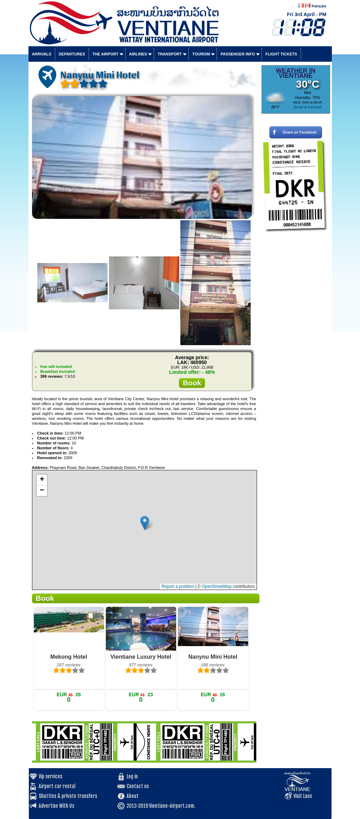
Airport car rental (57, 786)
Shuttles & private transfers (68, 796)
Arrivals (41, 54)
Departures (72, 54)
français (318, 6)
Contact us (138, 786)
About (133, 796)
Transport (169, 54)
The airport (105, 54)
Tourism (201, 54)
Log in (132, 776)
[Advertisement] (296, 342)
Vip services (50, 776)
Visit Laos (303, 796)
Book (192, 383)
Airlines (138, 54)
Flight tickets (281, 54)
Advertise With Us (56, 806)
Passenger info (237, 54)
